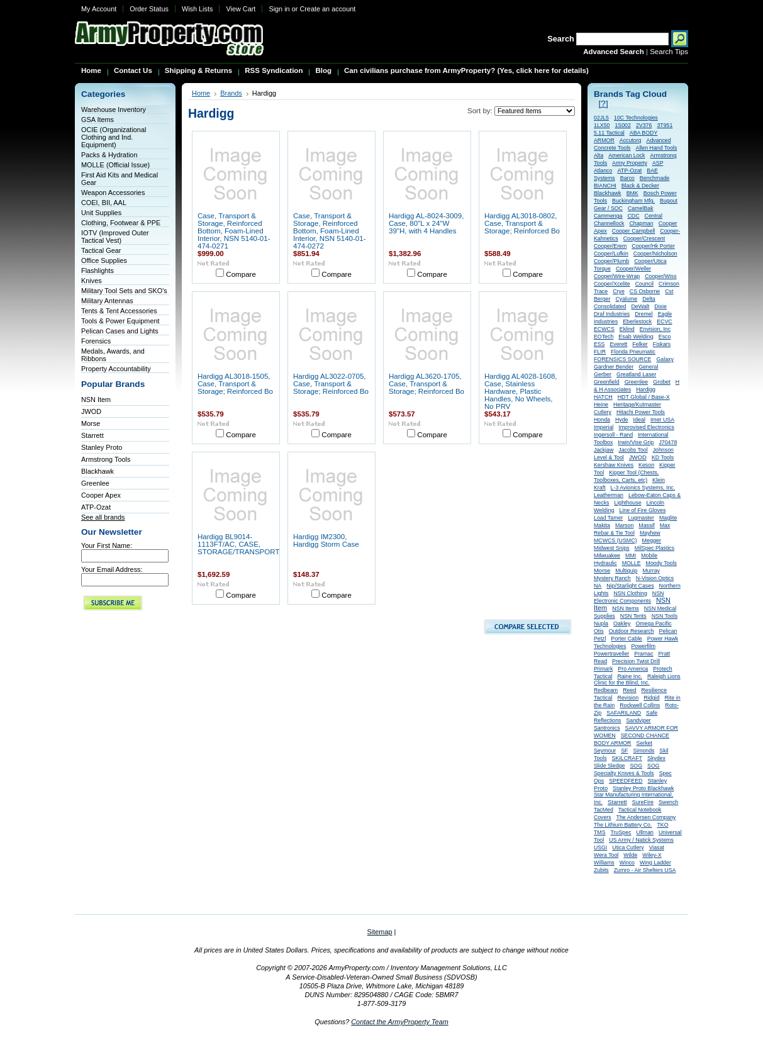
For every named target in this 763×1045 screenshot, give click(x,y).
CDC (634, 216)
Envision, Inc (655, 329)
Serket (644, 743)
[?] (603, 103)
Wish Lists (197, 9)
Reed (629, 690)
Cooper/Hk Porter (653, 246)
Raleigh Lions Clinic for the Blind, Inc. (637, 679)
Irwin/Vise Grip (636, 442)
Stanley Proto (101, 447)
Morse (90, 423)
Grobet (662, 382)
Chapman (641, 223)
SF (624, 750)
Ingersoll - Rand (613, 435)
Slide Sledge (609, 766)
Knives (91, 280)
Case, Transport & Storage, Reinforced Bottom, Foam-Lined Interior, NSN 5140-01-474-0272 (329, 231)
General (648, 367)
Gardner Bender (613, 367)
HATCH (603, 397)
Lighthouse (627, 503)
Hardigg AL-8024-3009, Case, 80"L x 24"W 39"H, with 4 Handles (426, 223)
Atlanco (603, 170)
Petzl (600, 638)
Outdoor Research (631, 631)
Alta (598, 155)
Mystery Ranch (612, 578)
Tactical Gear (101, 250)
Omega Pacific (653, 623)
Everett (618, 344)
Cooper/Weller (633, 268)
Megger (651, 540)
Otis (599, 631)
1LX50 (602, 125)
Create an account (327, 9)
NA (597, 586)
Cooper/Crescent (644, 238)
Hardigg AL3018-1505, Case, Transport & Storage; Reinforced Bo (235, 383)
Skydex (656, 758)
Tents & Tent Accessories (119, 311)
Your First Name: (106, 545)
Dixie (660, 306)
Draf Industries (612, 314)
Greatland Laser (636, 374)
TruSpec (621, 832)
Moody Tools (661, 563)
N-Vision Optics (655, 578)
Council (644, 284)
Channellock (609, 223)
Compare (241, 274)
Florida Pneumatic (633, 352)
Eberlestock (637, 321)
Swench (668, 802)
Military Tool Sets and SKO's (124, 290)
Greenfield (607, 382)
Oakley (621, 623)
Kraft (600, 487)
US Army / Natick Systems (641, 840)
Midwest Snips (612, 548)
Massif (646, 525)
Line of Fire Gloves (642, 510)
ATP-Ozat (96, 507)
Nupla (601, 623)
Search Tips (669, 51)
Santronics (607, 728)
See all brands (103, 517)
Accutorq (631, 140)
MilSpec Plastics (654, 548)
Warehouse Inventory (113, 109)
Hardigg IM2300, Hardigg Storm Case (326, 540)
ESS (599, 344)
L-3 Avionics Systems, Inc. (643, 487)
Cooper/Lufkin (611, 253)
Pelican (668, 631)
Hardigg (645, 389)
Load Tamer (608, 518)
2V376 (644, 125)
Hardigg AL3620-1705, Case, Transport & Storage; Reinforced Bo (426, 383)
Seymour (605, 750)
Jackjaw (603, 450)
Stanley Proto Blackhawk (643, 788)
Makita (602, 525)
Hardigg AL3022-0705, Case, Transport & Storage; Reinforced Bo (331, 383)
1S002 (622, 125)
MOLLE (631, 563)
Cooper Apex (101, 495)
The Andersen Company (646, 817)
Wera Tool (606, 855)
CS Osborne (645, 291)
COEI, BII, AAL (103, 202)
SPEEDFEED (625, 781)
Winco (627, 862)
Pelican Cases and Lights (120, 331)
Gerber (602, 374)
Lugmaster (641, 518)
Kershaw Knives (613, 465)
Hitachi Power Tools (640, 412)
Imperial (603, 427)
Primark (603, 669)
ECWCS (604, 329)
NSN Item (96, 399)
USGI (600, 847)
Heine (601, 404)
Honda (602, 419)
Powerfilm (643, 646)
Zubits (601, 870)
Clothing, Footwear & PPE (120, 222)
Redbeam (606, 690)
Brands (231, 93)
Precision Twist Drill (636, 661)
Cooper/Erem (610, 246)
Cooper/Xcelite (612, 284)
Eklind (627, 329)
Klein (658, 480)
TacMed (603, 810)
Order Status (149, 9)
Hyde (621, 419)
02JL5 (601, 118)
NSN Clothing (630, 593)
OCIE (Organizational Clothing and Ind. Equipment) (113, 137)
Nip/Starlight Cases (630, 586)
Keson (646, 465)
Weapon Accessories (113, 192)
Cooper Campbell (633, 231)
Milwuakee (607, 555)
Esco (665, 336)
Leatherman (608, 495)
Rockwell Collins (640, 705)
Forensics (96, 341)
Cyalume (626, 299)
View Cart (240, 9)
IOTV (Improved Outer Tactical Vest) (115, 236)
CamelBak (641, 208)
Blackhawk (97, 471)
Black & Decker (640, 185)
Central (653, 216)
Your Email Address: (112, 569)
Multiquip (626, 570)
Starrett (92, 435)
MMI (630, 555)
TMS (600, 832)
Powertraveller (611, 654)
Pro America (633, 669)
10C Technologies (636, 118)
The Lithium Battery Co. (623, 825)
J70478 (668, 442)
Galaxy (664, 359)
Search (560, 38)
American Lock (626, 155)
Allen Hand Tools (656, 148)
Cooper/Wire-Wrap (617, 276)
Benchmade (655, 178)
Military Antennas (107, 301)
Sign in (279, 9)
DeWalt (640, 306)
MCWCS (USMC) (615, 540)
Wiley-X (651, 855)
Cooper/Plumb (611, 261)
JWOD (91, 411)
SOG (636, 766)
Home (201, 93)
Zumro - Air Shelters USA (645, 870)
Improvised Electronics (646, 427)
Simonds (644, 750)
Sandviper (639, 720)
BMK (632, 193)
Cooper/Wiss (660, 276)
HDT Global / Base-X (644, 397)
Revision (627, 698)
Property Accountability (116, 368)
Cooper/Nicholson (655, 253)
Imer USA (662, 419)
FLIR (600, 352)
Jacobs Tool (632, 450)
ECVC (664, 321)
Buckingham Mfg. (633, 201)
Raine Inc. (629, 676)
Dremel (643, 314)
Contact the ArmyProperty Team (399, 1021)
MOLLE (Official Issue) (115, 165)
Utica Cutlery (627, 847)
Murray (651, 570)
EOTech (603, 336)
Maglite (668, 518)
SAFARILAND (623, 713)
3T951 (664, 125)
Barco (627, 178)
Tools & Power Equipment (120, 321)
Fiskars (662, 344)
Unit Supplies (101, 212)
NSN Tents (633, 616)
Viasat (656, 847)
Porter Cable (626, 638)
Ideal (639, 419)
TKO (662, 825)
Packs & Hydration (109, 155)
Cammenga (608, 216)
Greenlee (95, 483)
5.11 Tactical (609, 133)
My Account (98, 9)
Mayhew (650, 533)
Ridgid (651, 698)
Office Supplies (104, 260)
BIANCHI (605, 185)
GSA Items (97, 119)
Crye (619, 291)
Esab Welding (635, 336)
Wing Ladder (655, 862)
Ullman (645, 832)
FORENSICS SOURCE (622, 359)
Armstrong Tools (105, 459)
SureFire (643, 802)
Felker (639, 344)
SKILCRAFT (627, 758)
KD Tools (663, 457)
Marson (624, 525)
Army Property (629, 163)
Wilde (630, 855)
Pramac (643, 654)
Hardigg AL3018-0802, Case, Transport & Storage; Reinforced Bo (522, 223)
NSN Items (625, 608)
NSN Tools (664, 616)
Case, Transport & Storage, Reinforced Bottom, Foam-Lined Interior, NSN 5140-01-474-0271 (234, 231)
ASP (658, 163)
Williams (604, 862)
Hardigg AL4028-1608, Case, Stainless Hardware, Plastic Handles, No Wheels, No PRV (520, 391)
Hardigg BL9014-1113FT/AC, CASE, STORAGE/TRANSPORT (238, 544)
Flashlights (97, 270)
